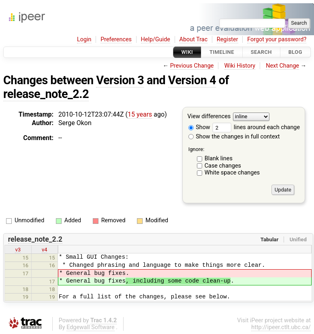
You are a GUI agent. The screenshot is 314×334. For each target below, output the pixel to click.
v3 (18, 250)
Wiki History (239, 65)
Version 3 (120, 80)
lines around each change (256, 127)
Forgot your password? (276, 39)
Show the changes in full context (234, 136)
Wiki (187, 52)
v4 (44, 250)
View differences (209, 116)
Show (199, 127)
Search (261, 52)
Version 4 (192, 80)
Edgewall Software (90, 327)
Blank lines (219, 158)
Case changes (223, 165)
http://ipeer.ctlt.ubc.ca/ (281, 327)
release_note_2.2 (46, 94)
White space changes (232, 172)
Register (227, 39)
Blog (295, 52)
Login (84, 39)
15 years (140, 114)
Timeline (221, 52)
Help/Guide (155, 39)
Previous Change (192, 65)
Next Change (282, 65)
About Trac (193, 39)
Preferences (116, 39)
